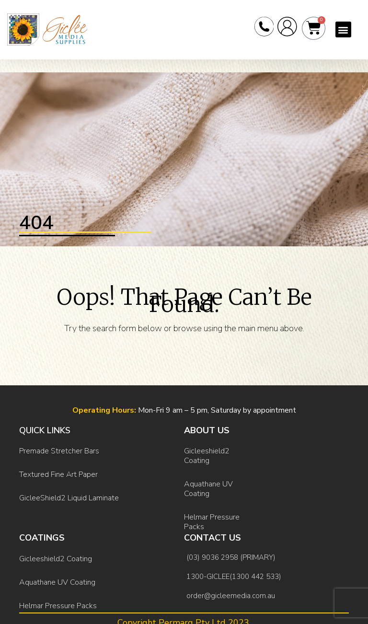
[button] (343, 32)
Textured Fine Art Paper (58, 469)
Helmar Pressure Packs (212, 512)
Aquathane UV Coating (208, 483)
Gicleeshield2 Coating (207, 453)
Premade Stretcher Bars (59, 449)
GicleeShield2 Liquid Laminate (69, 488)
